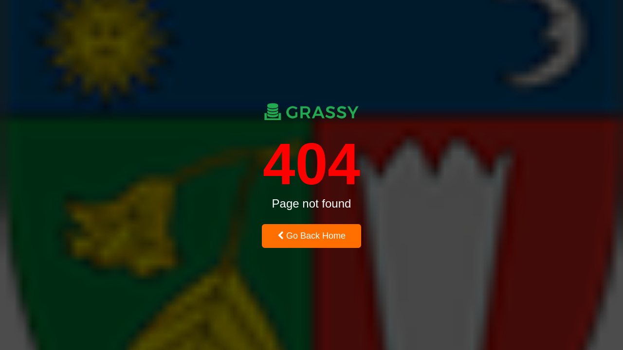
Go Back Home (311, 236)
